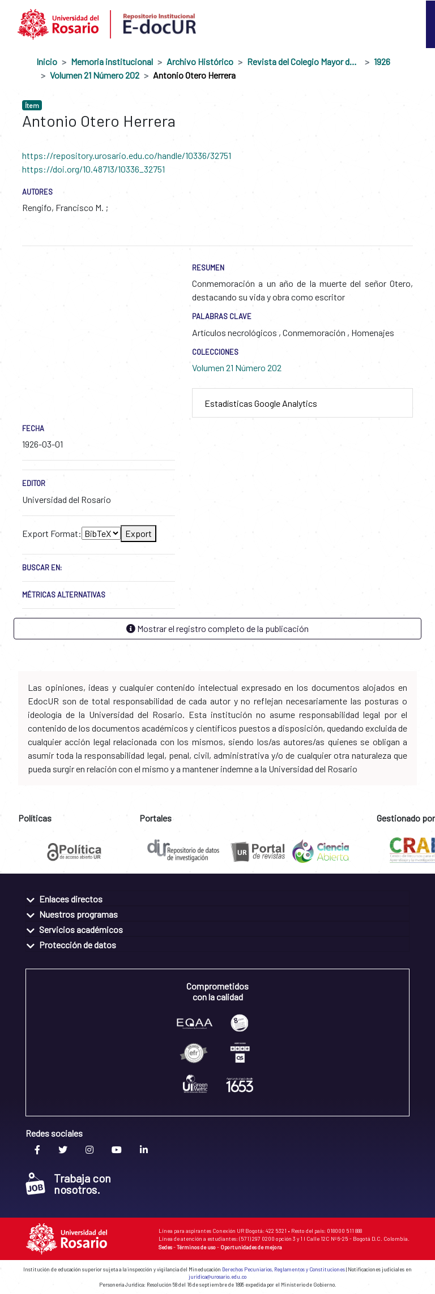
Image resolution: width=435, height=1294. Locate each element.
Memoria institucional (112, 61)
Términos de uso (196, 1247)
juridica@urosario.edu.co (217, 1277)
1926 (382, 61)
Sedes (165, 1247)
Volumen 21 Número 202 (94, 75)
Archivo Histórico (200, 61)
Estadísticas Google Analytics (260, 403)
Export (138, 533)
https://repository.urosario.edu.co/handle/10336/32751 (126, 155)
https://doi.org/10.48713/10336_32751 (93, 169)
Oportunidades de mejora (251, 1247)
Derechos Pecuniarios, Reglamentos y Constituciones (283, 1269)
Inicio (46, 61)
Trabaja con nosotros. (68, 1183)
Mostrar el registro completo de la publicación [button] (217, 628)
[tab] (302, 403)
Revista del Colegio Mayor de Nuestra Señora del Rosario (303, 61)
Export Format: (52, 533)
